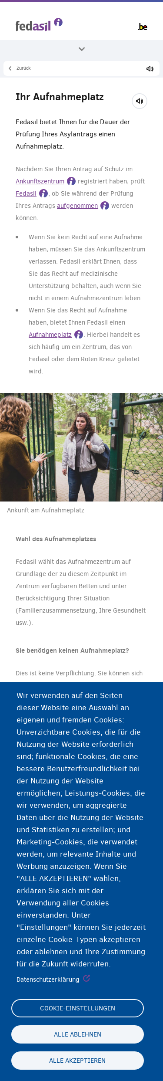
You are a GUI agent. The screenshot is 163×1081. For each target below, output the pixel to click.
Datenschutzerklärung (48, 979)
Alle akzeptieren (77, 1060)
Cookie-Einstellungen (77, 1008)
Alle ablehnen (77, 1034)
